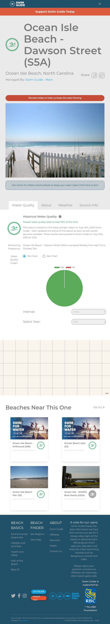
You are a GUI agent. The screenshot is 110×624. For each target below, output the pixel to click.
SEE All (98, 407)
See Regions (37, 534)
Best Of (15, 569)
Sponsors (55, 540)
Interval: (29, 311)
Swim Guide (56, 529)
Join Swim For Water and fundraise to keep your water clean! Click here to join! (55, 185)
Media (53, 545)
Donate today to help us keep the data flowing (55, 98)
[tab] (23, 205)
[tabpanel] (55, 270)
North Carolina (58, 73)
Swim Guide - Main (39, 79)
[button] (99, 4)
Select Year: (31, 321)
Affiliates (54, 534)
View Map (35, 539)
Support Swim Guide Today (55, 11)
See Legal (24, 620)
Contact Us (56, 551)
